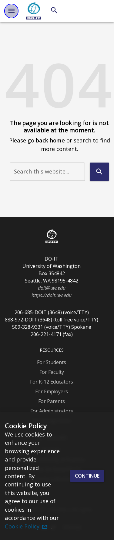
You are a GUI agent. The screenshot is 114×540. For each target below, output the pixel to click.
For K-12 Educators (51, 381)
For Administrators (51, 411)
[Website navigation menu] (11, 10)
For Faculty (51, 372)
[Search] (54, 10)
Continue (87, 475)
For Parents (51, 401)
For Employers (51, 391)
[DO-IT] (33, 11)
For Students (51, 362)
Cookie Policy (22, 526)
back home (50, 140)
